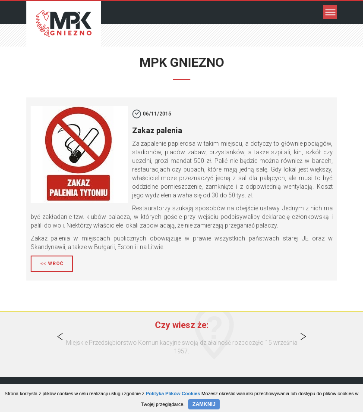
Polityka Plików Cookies (173, 393)
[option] (181, 347)
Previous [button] (60, 336)
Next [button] (303, 336)
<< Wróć (51, 263)
